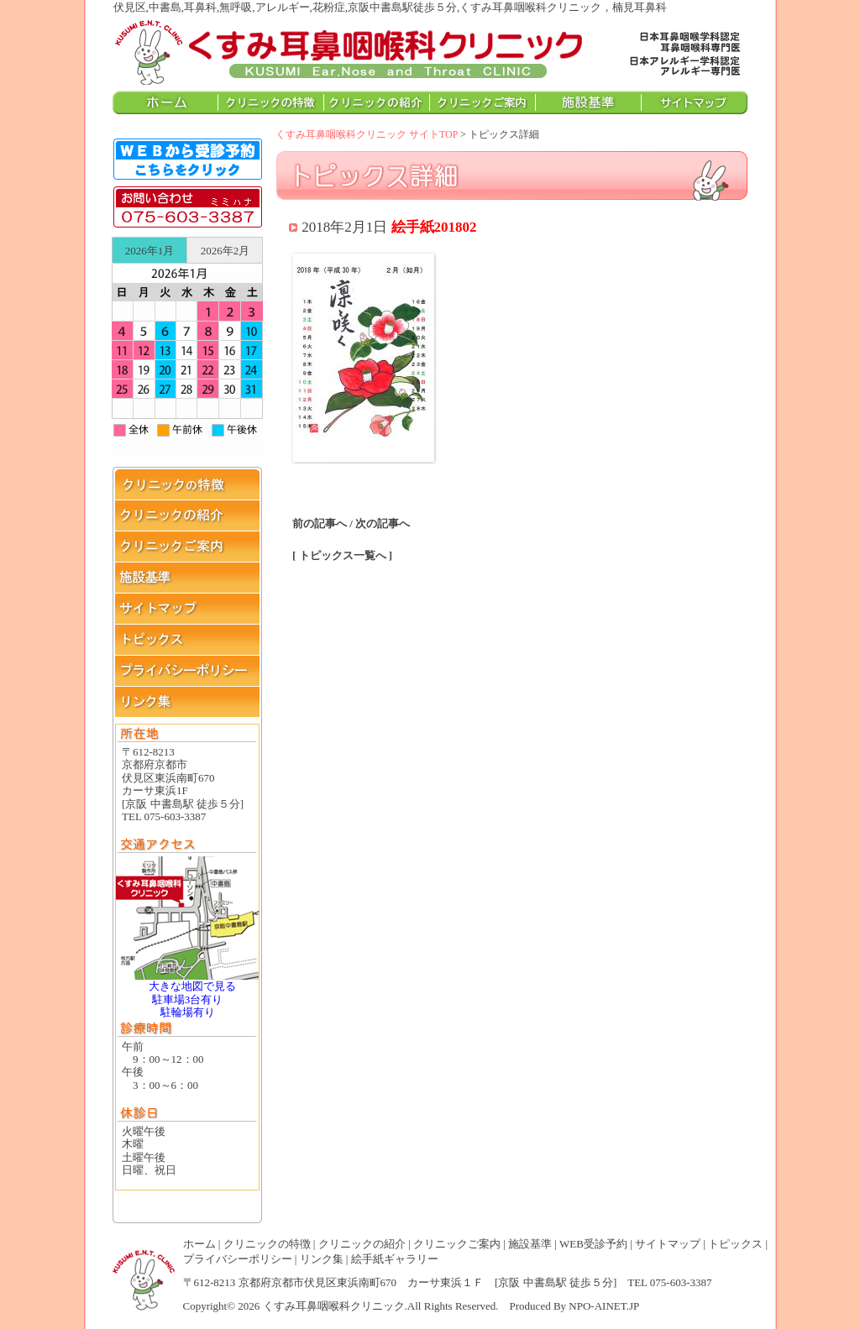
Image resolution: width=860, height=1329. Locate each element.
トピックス (735, 1243)
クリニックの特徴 (267, 1243)
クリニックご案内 (457, 1243)
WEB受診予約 (593, 1243)
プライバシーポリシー (237, 1259)
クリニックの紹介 (362, 1243)
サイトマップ (667, 1243)
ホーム (199, 1243)
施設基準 (530, 1243)
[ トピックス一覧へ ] (342, 555)
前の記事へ (319, 523)
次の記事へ (382, 523)
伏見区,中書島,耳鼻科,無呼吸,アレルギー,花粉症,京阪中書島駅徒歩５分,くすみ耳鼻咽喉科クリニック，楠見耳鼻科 (349, 51)
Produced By (538, 1306)
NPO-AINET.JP (604, 1306)
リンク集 (321, 1259)
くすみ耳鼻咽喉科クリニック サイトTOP (366, 134)
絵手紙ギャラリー (394, 1259)
